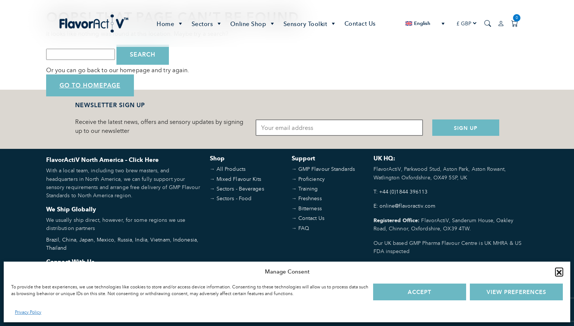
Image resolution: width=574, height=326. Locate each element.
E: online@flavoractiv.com (404, 205)
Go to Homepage (90, 85)
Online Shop (253, 23)
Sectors (207, 23)
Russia (125, 239)
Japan (86, 239)
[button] (559, 271)
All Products (231, 168)
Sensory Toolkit (310, 23)
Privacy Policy (28, 312)
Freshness (310, 198)
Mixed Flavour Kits (239, 179)
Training (308, 188)
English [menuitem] (422, 23)
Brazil (53, 239)
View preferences (516, 292)
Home (170, 23)
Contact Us (360, 23)
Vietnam (160, 239)
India (141, 239)
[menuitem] (425, 23)
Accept (420, 292)
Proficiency (311, 179)
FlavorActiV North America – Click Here (102, 160)
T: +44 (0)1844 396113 (400, 191)
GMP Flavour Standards (326, 168)
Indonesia (185, 239)
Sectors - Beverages (240, 188)
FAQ (303, 228)
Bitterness (310, 208)
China (69, 239)
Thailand (56, 247)
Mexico (106, 239)
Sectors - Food (234, 198)
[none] (425, 23)
